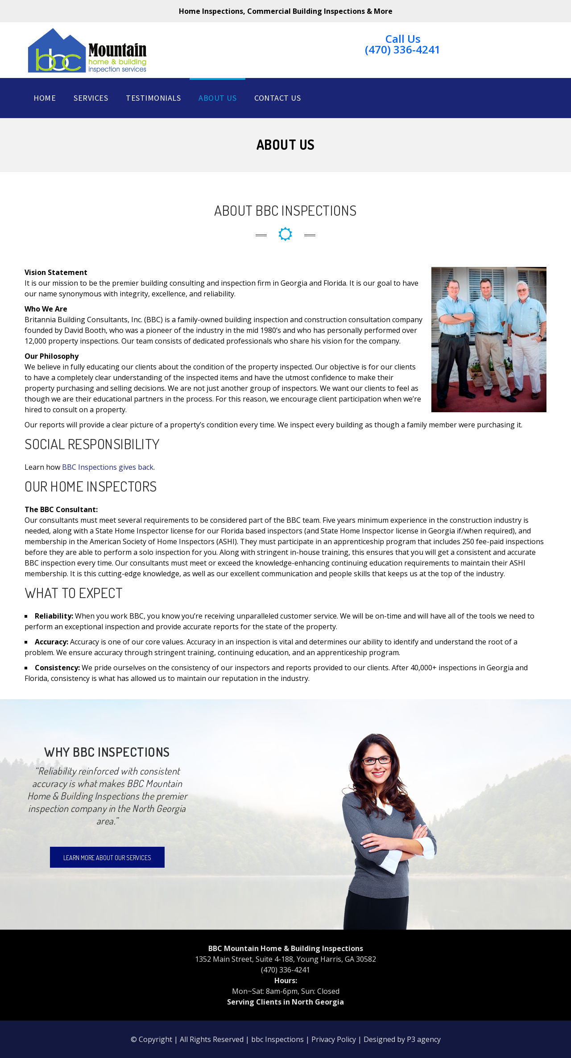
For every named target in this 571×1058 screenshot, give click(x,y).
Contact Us (277, 98)
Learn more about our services (107, 857)
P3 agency (424, 1039)
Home (44, 98)
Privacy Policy (333, 1039)
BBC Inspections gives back (107, 467)
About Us (217, 98)
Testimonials (153, 98)
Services (91, 98)
